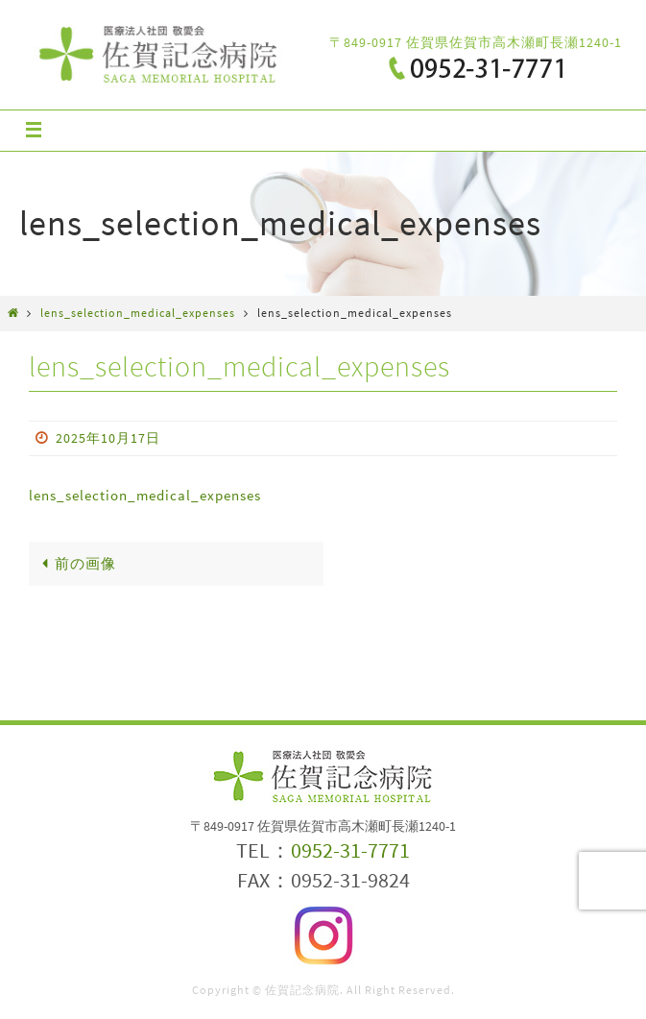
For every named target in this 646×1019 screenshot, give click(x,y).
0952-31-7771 (350, 850)
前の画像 (75, 563)
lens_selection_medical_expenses (137, 312)
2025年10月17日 (108, 438)
